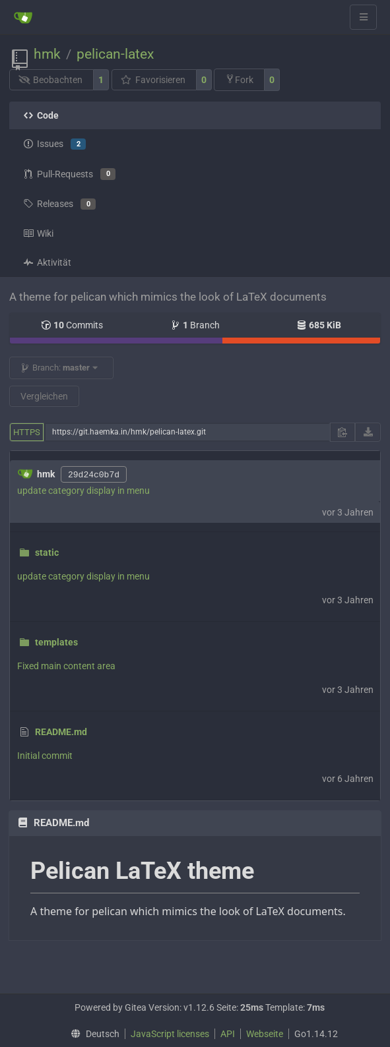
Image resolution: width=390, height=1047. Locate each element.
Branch (195, 325)
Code (41, 115)
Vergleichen (44, 396)
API (227, 1034)
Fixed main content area (66, 666)
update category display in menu (83, 490)
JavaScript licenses (170, 1034)
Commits (72, 325)
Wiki (38, 233)
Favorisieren (152, 80)
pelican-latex (115, 54)
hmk (47, 54)
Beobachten (50, 80)
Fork (239, 79)
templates (56, 642)
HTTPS (26, 432)
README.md (61, 732)
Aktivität (47, 262)
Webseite (264, 1034)
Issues (54, 144)
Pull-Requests (69, 174)
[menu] (92, 1034)
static (47, 552)
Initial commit (45, 755)
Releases (59, 204)
